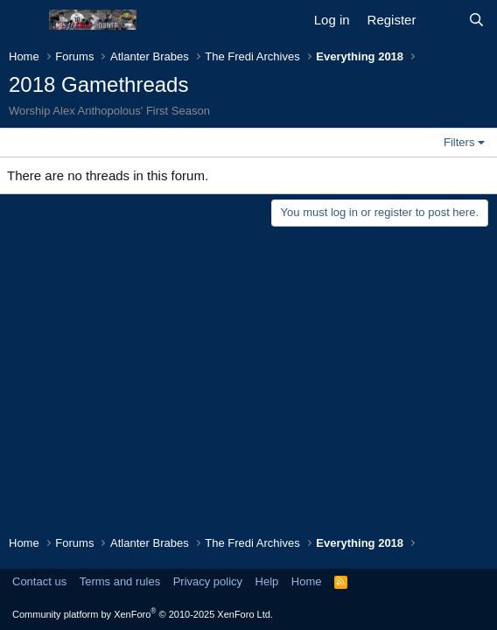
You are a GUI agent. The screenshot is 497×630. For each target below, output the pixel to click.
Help (267, 581)
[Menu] (24, 20)
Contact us (39, 581)
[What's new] (441, 20)
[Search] (476, 20)
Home (306, 581)
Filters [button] (459, 142)
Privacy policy (207, 581)
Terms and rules (120, 581)
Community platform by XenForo (142, 614)
